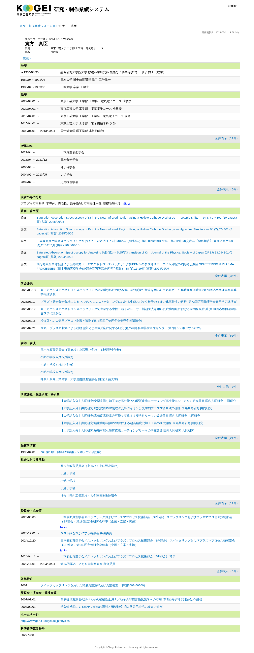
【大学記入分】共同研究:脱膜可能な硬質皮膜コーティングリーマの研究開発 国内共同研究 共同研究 (127, 430)
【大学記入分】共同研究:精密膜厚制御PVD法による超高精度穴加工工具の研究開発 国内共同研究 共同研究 (131, 423)
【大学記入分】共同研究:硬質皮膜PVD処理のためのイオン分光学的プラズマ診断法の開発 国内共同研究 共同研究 (136, 408)
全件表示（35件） (227, 276)
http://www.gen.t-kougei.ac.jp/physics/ (45, 620)
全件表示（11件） (227, 138)
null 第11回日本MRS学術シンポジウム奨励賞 (71, 452)
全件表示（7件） (228, 386)
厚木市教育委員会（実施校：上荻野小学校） (90, 466)
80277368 (27, 635)
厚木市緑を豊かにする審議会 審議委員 (86, 533)
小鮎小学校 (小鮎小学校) (57, 357)
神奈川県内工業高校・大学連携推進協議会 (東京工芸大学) (79, 379)
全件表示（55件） (227, 335)
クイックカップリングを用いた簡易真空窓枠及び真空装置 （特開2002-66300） (94, 585)
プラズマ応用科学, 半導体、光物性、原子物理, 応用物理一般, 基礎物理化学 (71, 203)
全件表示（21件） (227, 438)
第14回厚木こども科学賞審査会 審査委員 (87, 564)
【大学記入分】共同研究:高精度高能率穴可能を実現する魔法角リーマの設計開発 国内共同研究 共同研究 (130, 415)
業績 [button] (26, 58)
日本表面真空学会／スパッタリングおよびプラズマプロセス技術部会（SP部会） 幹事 (117, 556)
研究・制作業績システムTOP (39, 26)
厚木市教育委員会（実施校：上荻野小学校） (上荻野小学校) (81, 349)
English (232, 5)
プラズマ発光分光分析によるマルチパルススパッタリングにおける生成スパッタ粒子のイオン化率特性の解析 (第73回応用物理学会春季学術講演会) (139, 301)
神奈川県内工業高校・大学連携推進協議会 (88, 495)
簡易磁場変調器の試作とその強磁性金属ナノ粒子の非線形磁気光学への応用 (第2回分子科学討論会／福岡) (131, 599)
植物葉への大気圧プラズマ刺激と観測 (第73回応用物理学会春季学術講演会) (91, 320)
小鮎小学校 (67, 473)
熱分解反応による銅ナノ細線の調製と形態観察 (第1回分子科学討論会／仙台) (111, 606)
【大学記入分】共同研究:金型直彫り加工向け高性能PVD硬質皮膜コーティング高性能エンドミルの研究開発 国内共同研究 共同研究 (148, 400)
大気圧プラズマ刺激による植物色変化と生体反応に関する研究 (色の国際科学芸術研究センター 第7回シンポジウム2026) (121, 328)
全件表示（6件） (228, 189)
